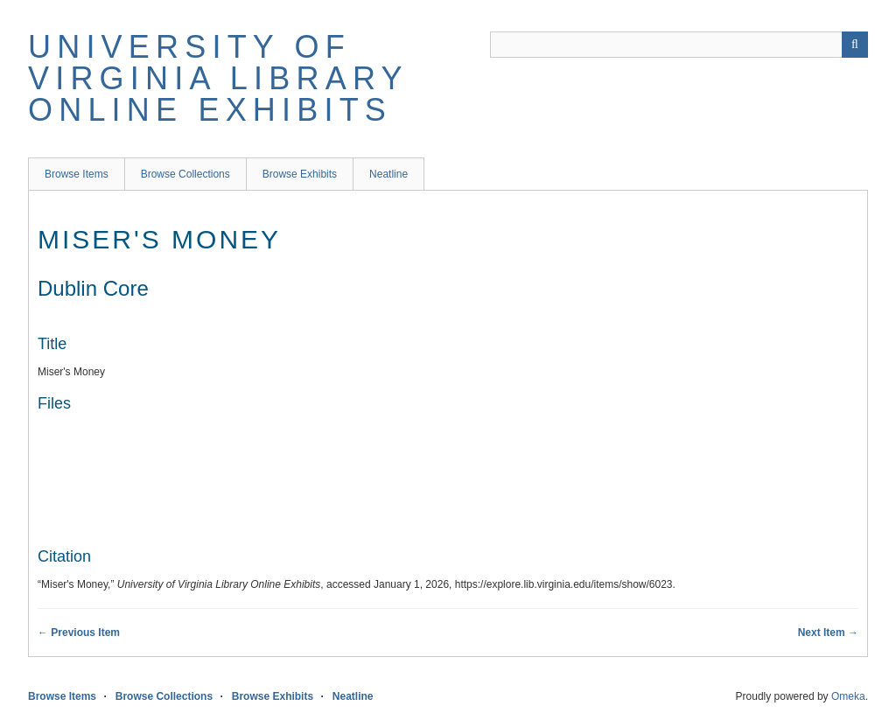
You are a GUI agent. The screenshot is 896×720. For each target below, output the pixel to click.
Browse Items (76, 174)
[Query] (679, 44)
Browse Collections (185, 174)
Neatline (388, 174)
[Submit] (855, 44)
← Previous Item (79, 632)
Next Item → (828, 632)
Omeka (848, 696)
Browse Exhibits (299, 174)
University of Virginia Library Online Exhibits (218, 78)
